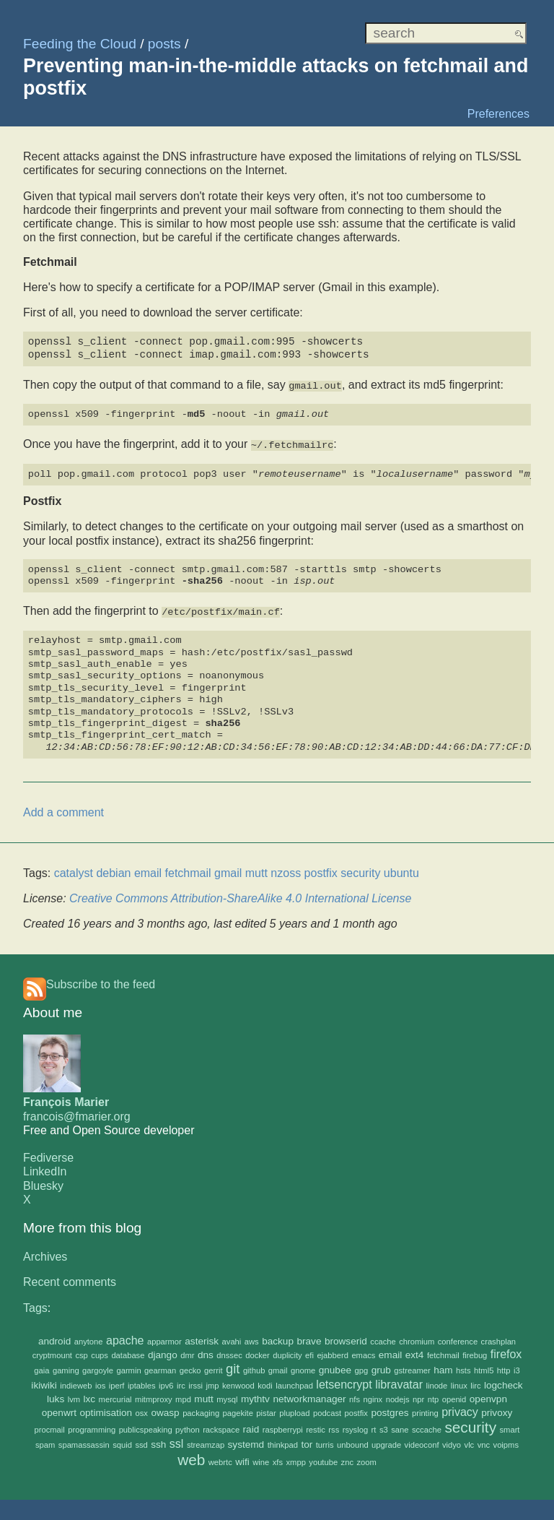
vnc (484, 1442)
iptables (142, 1382)
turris (325, 1442)
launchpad (294, 1382)
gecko (190, 1368)
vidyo (451, 1442)
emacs (363, 1353)
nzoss (286, 871)
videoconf (422, 1442)
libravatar (399, 1382)
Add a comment (63, 809)
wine (260, 1459)
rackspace (221, 1427)
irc (181, 1382)
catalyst (73, 871)
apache (125, 1337)
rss (333, 1427)
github (254, 1368)
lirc (475, 1382)
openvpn (488, 1396)
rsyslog (355, 1427)
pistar (266, 1411)
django (162, 1352)
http (504, 1368)
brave (308, 1338)
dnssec (229, 1353)
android (54, 1338)
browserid (346, 1338)
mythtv (255, 1396)
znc (347, 1459)
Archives (45, 1254)
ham (443, 1368)
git (232, 1366)
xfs (278, 1459)
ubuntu (401, 871)
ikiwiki (44, 1382)
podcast (327, 1411)
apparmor (164, 1338)
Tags (35, 1305)
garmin (128, 1368)
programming (91, 1427)
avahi (232, 1338)
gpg (362, 1368)
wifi (242, 1459)
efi (309, 1353)
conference (458, 1338)
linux (459, 1382)
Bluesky (43, 1183)
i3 (517, 1368)
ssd (141, 1442)
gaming (66, 1368)
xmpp (296, 1459)
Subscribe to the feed (100, 981)
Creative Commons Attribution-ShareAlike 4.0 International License (240, 896)
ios (100, 1382)
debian (113, 871)
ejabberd (332, 1353)
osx (142, 1411)
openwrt (59, 1410)
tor (306, 1442)
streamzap (205, 1442)
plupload (294, 1411)
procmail (50, 1427)
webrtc (220, 1459)
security (470, 1425)
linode (436, 1382)
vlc (470, 1442)
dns (206, 1352)
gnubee (335, 1368)
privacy (459, 1410)
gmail (278, 1368)
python (187, 1427)
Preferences (498, 114)
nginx (372, 1396)
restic (315, 1427)
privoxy (496, 1410)
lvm (74, 1396)
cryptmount (52, 1353)
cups (99, 1353)
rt (374, 1427)
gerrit (213, 1368)
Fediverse (48, 1155)
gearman (160, 1368)
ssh (158, 1442)
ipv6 (166, 1382)
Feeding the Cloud (79, 43)
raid (251, 1427)
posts (164, 43)
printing (425, 1411)
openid (454, 1396)
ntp (433, 1396)
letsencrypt (343, 1382)
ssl (177, 1441)
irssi (195, 1382)
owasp (165, 1410)
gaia (41, 1368)
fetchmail (443, 1353)
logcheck (503, 1382)
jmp (212, 1382)
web (191, 1456)
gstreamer (412, 1368)
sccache (426, 1427)
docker (257, 1353)
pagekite (238, 1411)
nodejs (398, 1396)
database (127, 1353)
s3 (383, 1427)
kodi (265, 1382)
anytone (88, 1338)
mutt (203, 1396)
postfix (356, 1411)
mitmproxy (153, 1396)
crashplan (498, 1338)
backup (278, 1338)
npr (418, 1396)
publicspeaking (145, 1427)
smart (510, 1427)
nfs (354, 1396)
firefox (506, 1352)
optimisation (106, 1410)
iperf (117, 1382)
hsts (463, 1368)
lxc (90, 1396)
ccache (382, 1338)
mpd (183, 1396)
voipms (506, 1442)
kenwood (238, 1382)
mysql (226, 1396)
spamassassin (84, 1442)
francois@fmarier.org (77, 1113)
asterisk (202, 1338)
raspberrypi (283, 1427)
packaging (201, 1411)
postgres (389, 1410)
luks (55, 1396)
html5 (483, 1368)
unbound (353, 1442)
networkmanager (309, 1396)
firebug (474, 1353)
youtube (323, 1459)
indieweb (76, 1382)
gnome (303, 1368)
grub (381, 1368)
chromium (416, 1338)
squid (122, 1442)
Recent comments (69, 1280)
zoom (366, 1459)
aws (252, 1338)
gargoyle (97, 1368)
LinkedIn (45, 1169)
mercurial (115, 1396)
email (390, 1352)
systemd (246, 1442)
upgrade (386, 1442)
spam (45, 1442)
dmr (187, 1353)
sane (399, 1427)
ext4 (414, 1352)
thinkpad (283, 1442)
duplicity (287, 1353)
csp (81, 1353)
